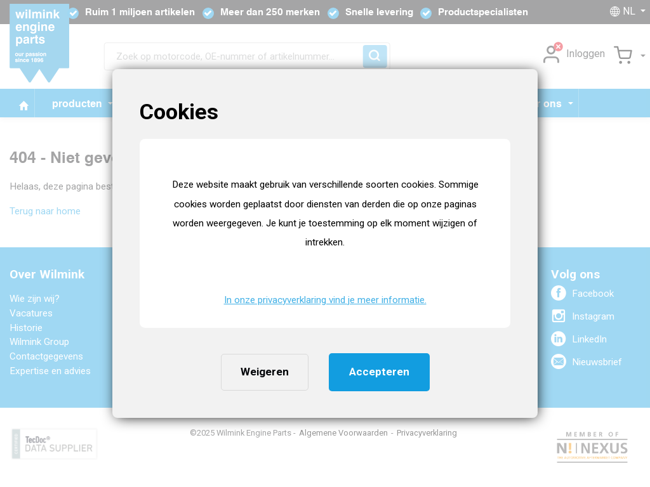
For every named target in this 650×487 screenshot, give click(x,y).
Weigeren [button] (265, 371)
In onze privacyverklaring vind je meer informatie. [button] (325, 300)
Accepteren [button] (379, 371)
